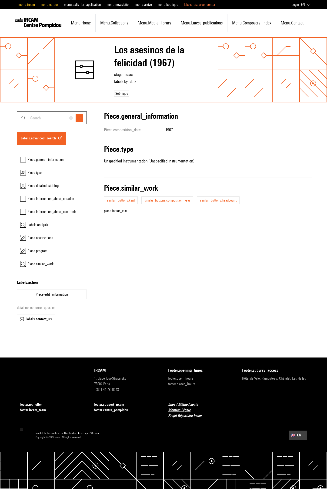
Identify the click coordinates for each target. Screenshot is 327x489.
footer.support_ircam (112, 404)
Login (295, 4)
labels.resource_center (199, 4)
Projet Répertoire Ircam (187, 415)
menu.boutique (167, 4)
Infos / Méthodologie (186, 404)
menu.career (49, 4)
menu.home (81, 22)
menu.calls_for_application (82, 4)
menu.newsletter (118, 4)
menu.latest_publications (202, 22)
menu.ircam (26, 4)
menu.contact (292, 22)
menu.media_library (154, 22)
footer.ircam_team (35, 410)
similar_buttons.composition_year (167, 200)
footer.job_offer (33, 404)
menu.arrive (143, 4)
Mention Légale (182, 410)
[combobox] (52, 117)
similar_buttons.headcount (218, 200)
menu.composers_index (251, 22)
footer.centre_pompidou (114, 410)
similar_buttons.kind (121, 200)
